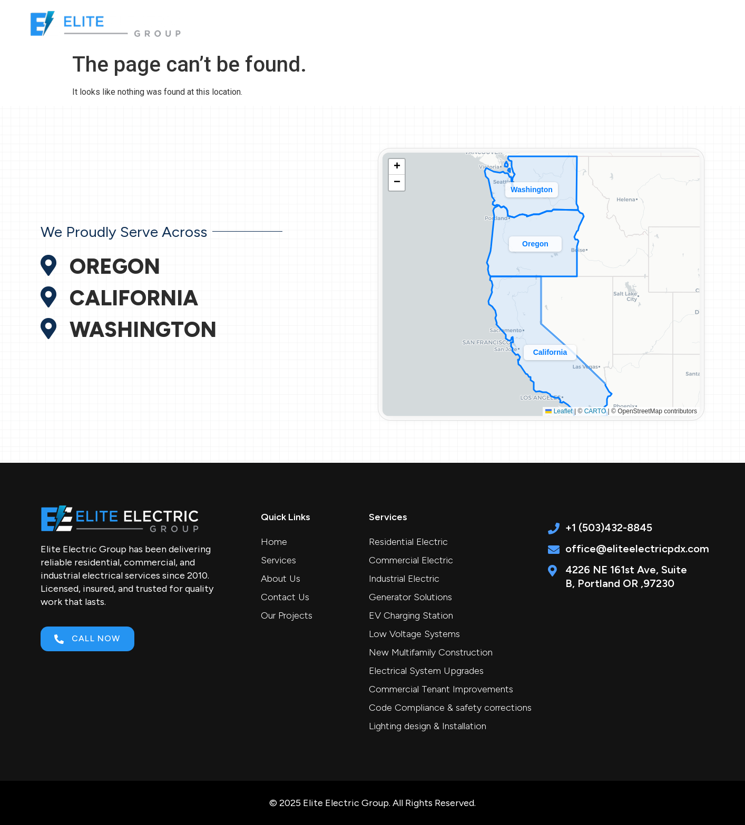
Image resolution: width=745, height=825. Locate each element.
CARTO (595, 411)
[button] (550, 350)
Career (603, 22)
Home (366, 22)
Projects (549, 22)
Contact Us (664, 22)
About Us (490, 22)
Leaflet (558, 411)
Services (425, 23)
